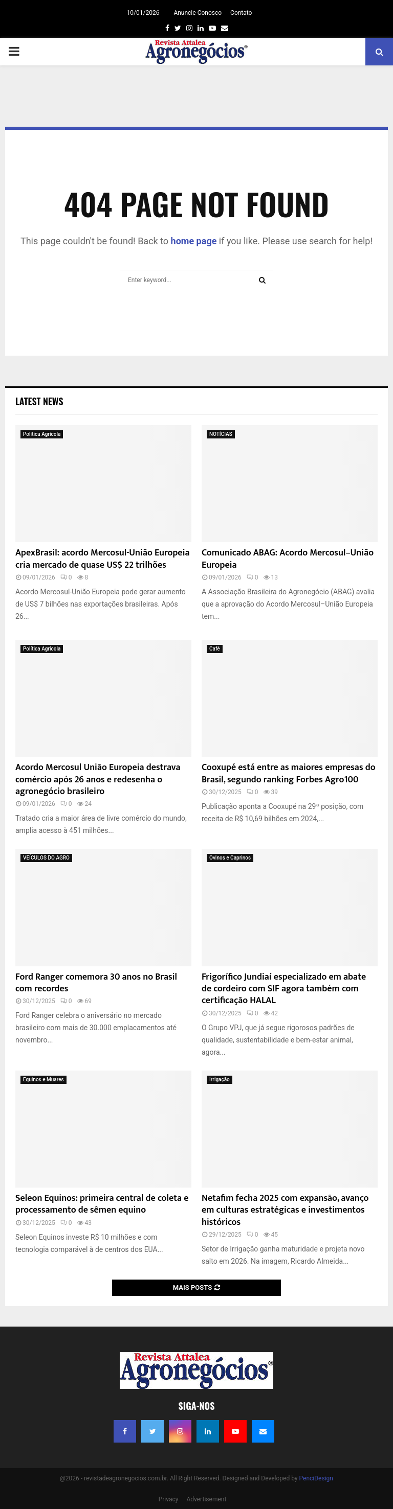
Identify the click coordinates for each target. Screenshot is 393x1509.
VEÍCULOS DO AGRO (46, 858)
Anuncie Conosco (197, 12)
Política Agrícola (41, 434)
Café (214, 649)
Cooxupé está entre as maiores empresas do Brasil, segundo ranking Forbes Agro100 (289, 773)
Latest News (39, 401)
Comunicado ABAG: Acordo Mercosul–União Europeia (288, 558)
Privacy (169, 1499)
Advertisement (206, 1499)
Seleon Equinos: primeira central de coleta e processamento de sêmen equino (101, 1204)
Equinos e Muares (43, 1079)
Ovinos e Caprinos (230, 858)
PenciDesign (316, 1478)
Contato (241, 12)
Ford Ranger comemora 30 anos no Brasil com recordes (96, 982)
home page (194, 241)
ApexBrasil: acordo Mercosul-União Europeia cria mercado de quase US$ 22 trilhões (102, 558)
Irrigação (219, 1079)
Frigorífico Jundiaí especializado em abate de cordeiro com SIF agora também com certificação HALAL (284, 989)
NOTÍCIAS (220, 434)
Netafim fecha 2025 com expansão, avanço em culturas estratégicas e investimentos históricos (285, 1210)
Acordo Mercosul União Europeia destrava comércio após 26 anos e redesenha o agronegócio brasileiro (98, 779)
